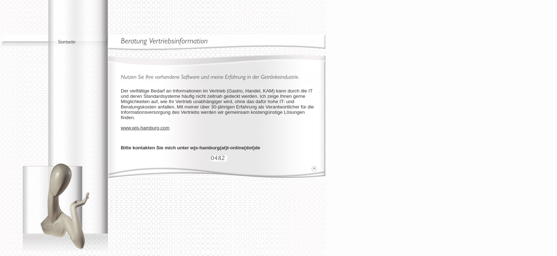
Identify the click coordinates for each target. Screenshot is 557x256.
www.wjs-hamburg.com (145, 127)
